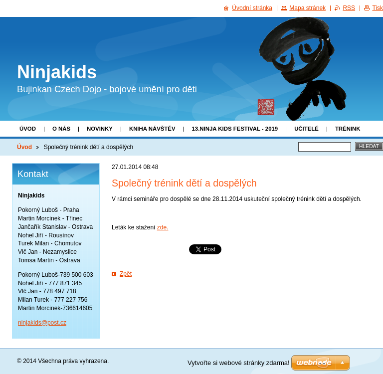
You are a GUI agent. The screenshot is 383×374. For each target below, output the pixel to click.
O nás (61, 129)
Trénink (348, 129)
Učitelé (306, 129)
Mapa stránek (307, 7)
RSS (349, 7)
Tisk (377, 7)
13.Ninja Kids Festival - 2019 (235, 129)
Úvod (27, 129)
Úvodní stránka (252, 7)
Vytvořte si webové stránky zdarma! (239, 363)
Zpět (126, 273)
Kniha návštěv (152, 129)
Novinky (100, 129)
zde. (163, 227)
